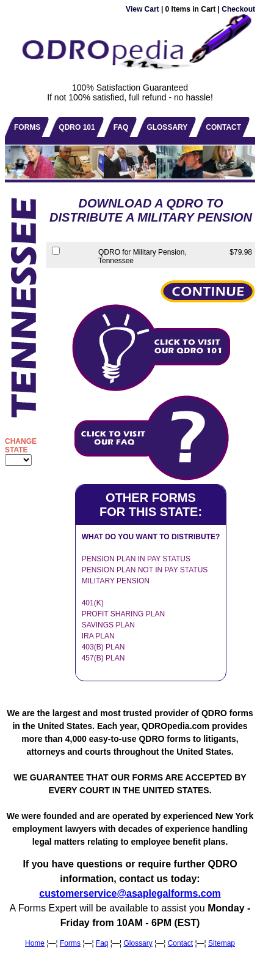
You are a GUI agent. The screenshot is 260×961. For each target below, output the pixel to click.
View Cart (142, 9)
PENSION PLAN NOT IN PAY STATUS (145, 570)
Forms (70, 943)
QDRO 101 (77, 127)
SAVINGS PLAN (108, 625)
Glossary (137, 943)
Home (35, 943)
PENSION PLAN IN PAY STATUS (136, 559)
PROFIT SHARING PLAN (123, 614)
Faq (102, 943)
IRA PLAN (98, 636)
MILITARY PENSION (116, 581)
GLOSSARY (166, 127)
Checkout (238, 9)
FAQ (121, 127)
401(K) (93, 603)
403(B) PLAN (103, 647)
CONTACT (223, 127)
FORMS (27, 127)
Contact (180, 943)
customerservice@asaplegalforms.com (130, 893)
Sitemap (221, 943)
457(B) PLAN (103, 658)
